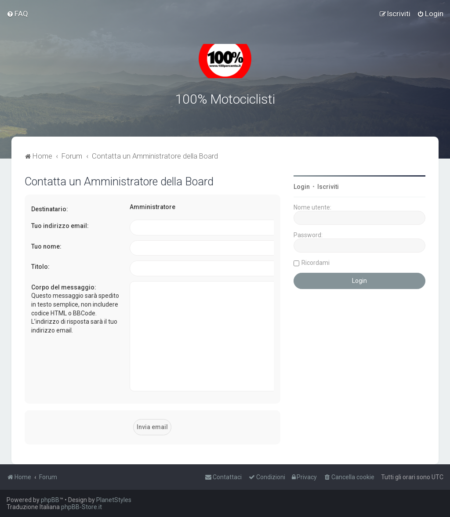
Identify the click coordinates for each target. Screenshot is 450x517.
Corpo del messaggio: (63, 287)
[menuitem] (17, 13)
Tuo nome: (46, 246)
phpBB (50, 499)
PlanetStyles (113, 499)
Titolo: (40, 266)
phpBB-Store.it (81, 506)
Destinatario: (49, 209)
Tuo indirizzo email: (60, 225)
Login (302, 186)
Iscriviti (328, 186)
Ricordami (315, 262)
